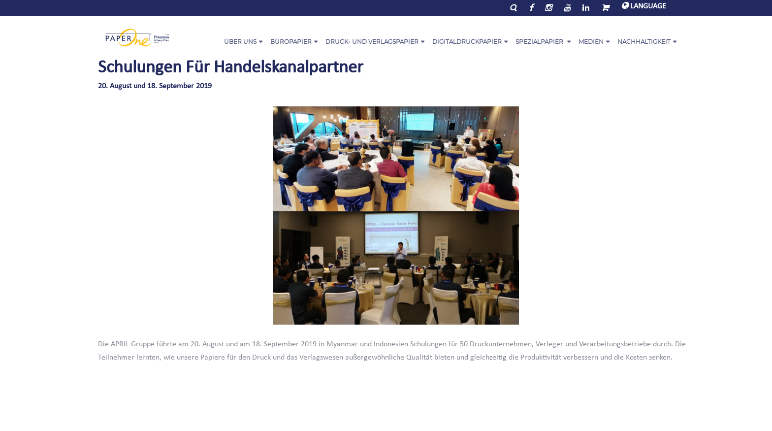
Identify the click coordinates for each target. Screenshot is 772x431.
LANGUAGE (643, 6)
